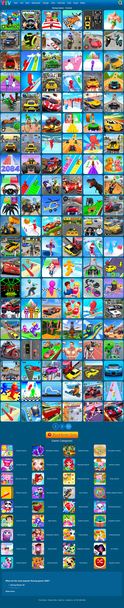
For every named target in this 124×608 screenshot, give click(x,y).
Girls (53, 3)
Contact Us (69, 600)
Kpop (76, 3)
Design (46, 3)
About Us (61, 600)
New (16, 3)
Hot (21, 3)
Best (27, 3)
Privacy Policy (52, 600)
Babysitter (36, 3)
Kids (69, 3)
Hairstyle (61, 3)
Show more (10, 591)
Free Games (43, 600)
